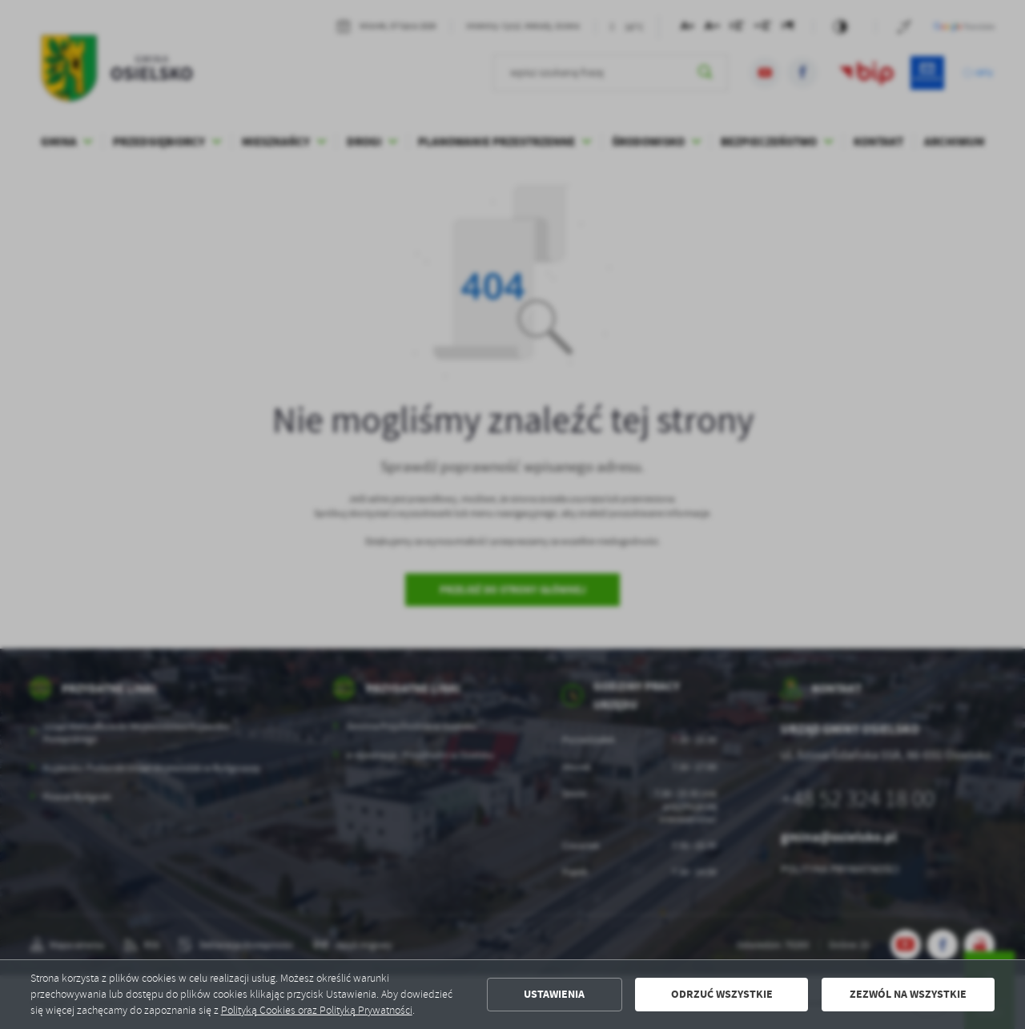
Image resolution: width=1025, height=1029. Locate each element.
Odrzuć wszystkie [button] (722, 994)
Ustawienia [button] (554, 994)
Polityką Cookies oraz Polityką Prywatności (316, 1010)
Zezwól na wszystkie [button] (908, 994)
